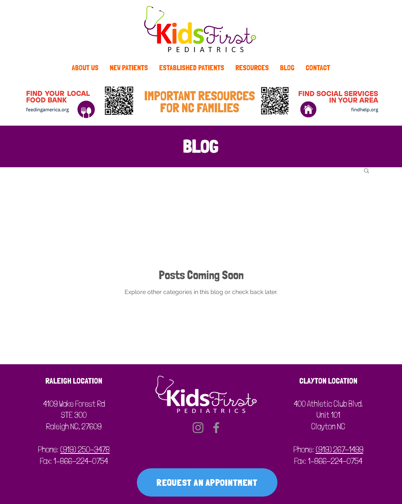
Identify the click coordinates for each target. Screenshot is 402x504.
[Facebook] (216, 427)
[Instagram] (198, 427)
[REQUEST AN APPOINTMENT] (207, 482)
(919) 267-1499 (339, 449)
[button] (366, 171)
